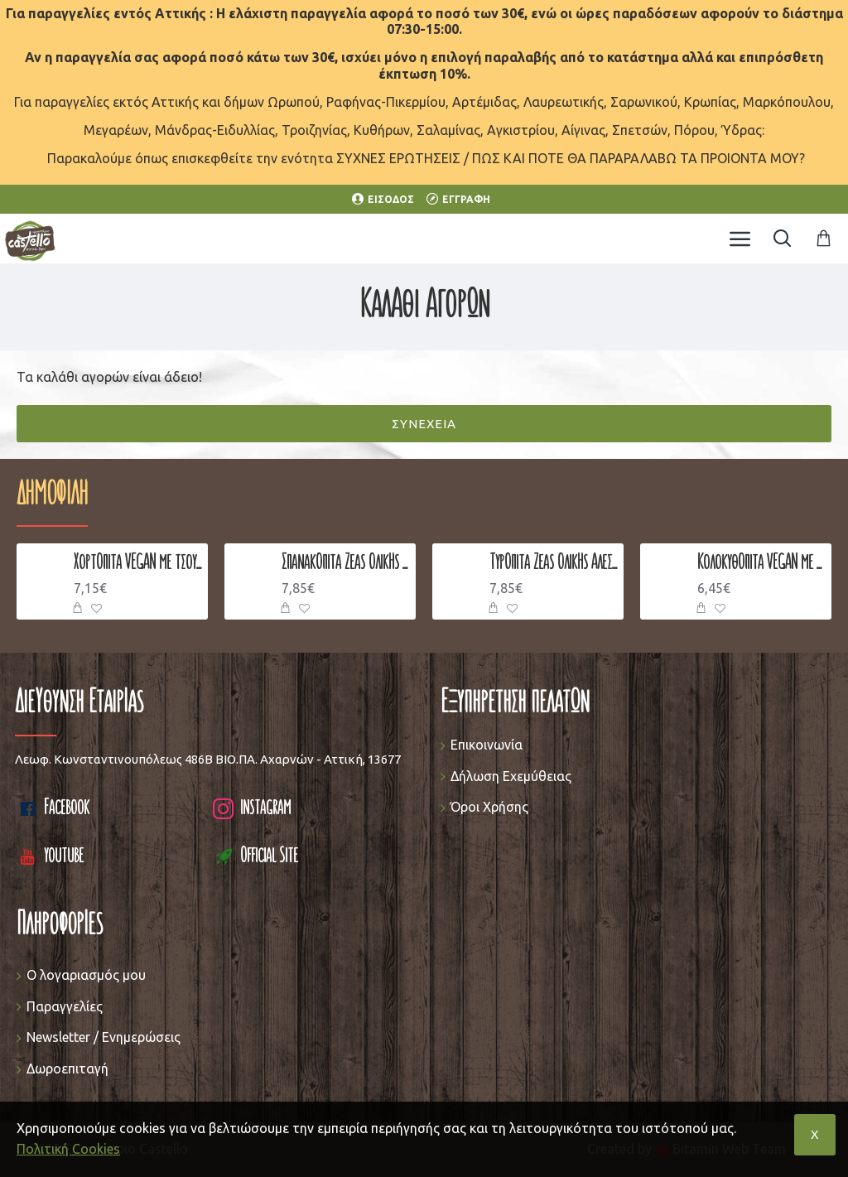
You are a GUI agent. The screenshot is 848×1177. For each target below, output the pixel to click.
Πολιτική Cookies (68, 1148)
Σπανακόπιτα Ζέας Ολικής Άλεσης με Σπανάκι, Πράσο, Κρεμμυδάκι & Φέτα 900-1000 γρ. (346, 563)
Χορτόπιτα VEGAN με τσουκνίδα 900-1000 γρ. (138, 563)
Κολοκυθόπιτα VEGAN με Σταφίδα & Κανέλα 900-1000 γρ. (761, 563)
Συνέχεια (424, 424)
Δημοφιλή (52, 496)
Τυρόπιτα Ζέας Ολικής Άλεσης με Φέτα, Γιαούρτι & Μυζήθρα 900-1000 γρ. (553, 563)
